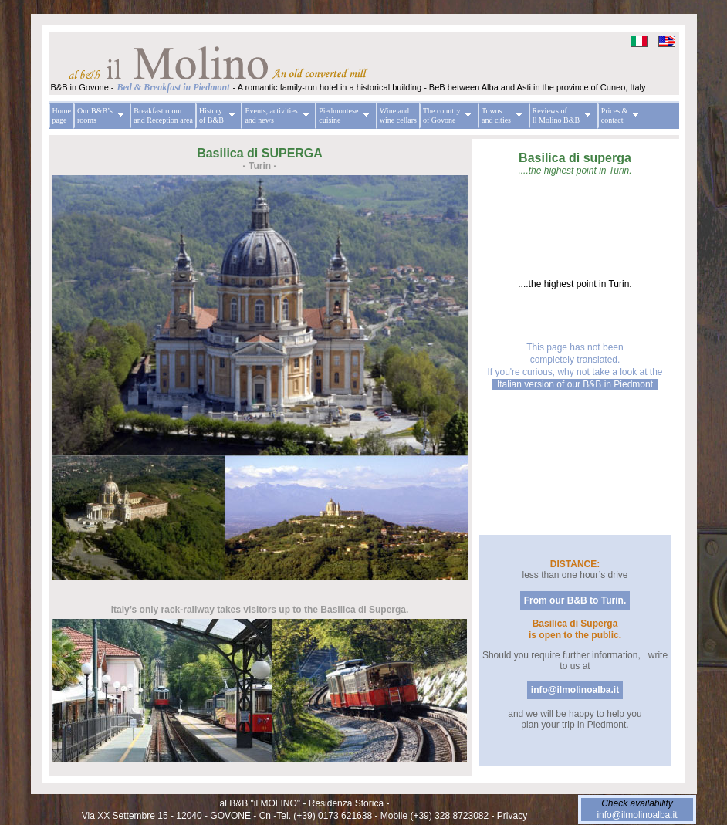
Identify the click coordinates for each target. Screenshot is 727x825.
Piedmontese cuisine (342, 115)
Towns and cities (500, 115)
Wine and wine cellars (398, 115)
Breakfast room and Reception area (163, 115)
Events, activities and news (275, 115)
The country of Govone (445, 115)
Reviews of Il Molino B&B (560, 115)
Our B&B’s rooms (98, 115)
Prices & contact (618, 115)
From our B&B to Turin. (575, 600)
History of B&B (215, 115)
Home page (61, 115)
